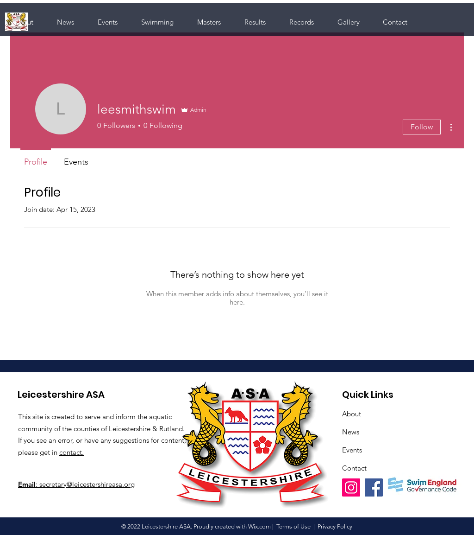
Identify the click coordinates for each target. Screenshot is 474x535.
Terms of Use (293, 526)
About (351, 413)
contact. (71, 452)
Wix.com (259, 526)
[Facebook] (374, 487)
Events (352, 450)
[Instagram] (351, 487)
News (350, 431)
